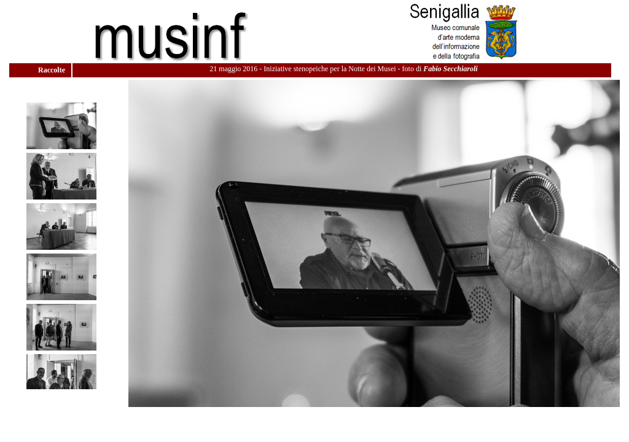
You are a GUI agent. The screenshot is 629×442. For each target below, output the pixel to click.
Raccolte (52, 70)
